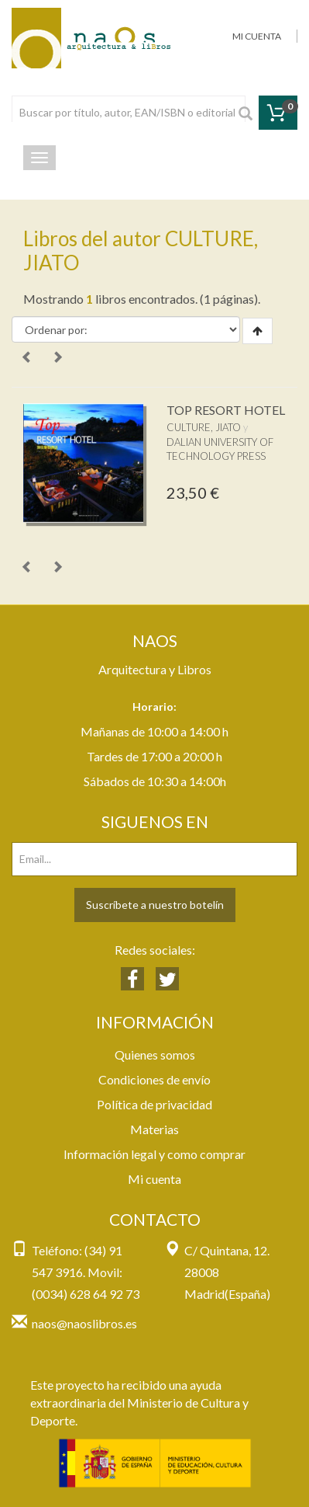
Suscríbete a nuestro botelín (155, 904)
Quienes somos (155, 1054)
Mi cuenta (154, 1178)
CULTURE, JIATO (204, 427)
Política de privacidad (154, 1104)
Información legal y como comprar (154, 1154)
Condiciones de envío (154, 1079)
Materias (154, 1129)
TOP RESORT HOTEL (226, 409)
